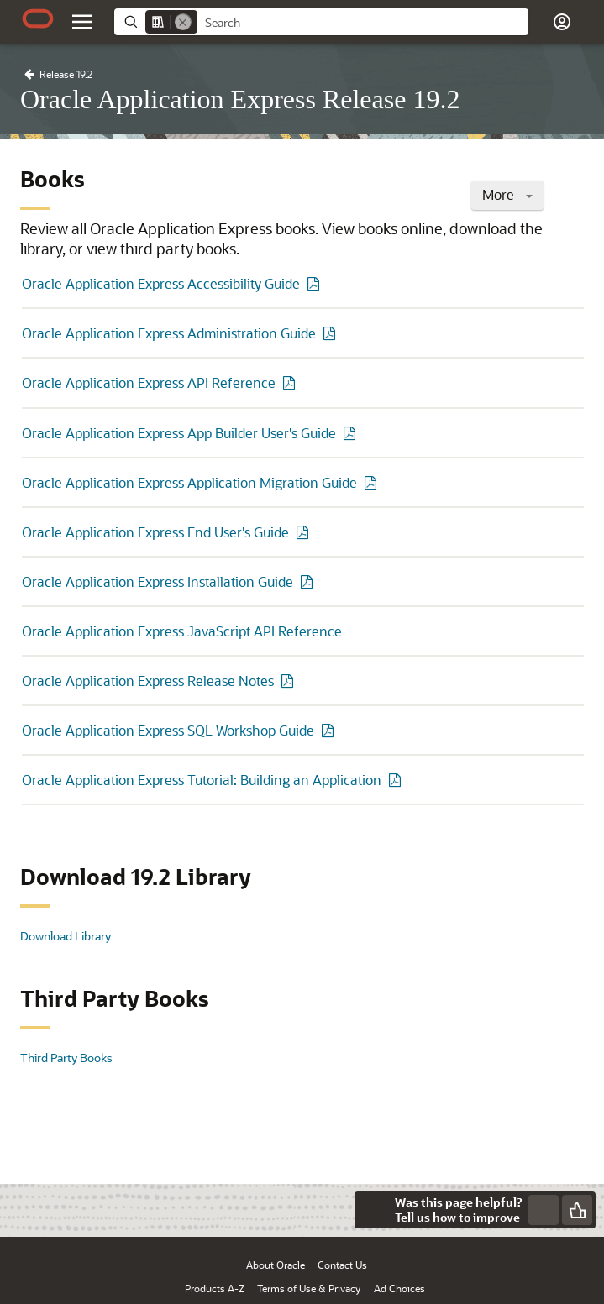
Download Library (65, 936)
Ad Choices (399, 1288)
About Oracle (275, 1264)
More (507, 194)
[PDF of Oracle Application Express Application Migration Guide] (373, 482)
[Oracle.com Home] (37, 18)
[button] (562, 22)
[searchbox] (363, 22)
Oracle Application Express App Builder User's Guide (179, 433)
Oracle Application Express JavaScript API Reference (182, 631)
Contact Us (342, 1264)
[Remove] (183, 22)
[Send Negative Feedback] (543, 1210)
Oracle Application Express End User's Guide (155, 532)
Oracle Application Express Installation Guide (157, 581)
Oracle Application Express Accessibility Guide (161, 283)
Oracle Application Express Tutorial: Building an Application (201, 779)
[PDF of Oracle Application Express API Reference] (291, 382)
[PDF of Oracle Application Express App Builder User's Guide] (352, 433)
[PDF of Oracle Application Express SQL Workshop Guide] (330, 730)
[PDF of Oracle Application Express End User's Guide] (305, 532)
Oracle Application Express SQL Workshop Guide (168, 730)
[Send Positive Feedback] (577, 1210)
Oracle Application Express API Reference (149, 382)
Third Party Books (66, 1058)
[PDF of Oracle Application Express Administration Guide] (331, 333)
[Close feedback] (373, 1210)
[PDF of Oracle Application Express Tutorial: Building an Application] (397, 779)
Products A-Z (214, 1288)
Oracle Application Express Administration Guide (169, 333)
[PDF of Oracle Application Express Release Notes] (289, 680)
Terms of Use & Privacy (308, 1288)
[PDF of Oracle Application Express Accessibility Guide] (315, 283)
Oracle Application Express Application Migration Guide (189, 482)
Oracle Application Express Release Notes (148, 680)
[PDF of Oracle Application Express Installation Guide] (309, 581)
